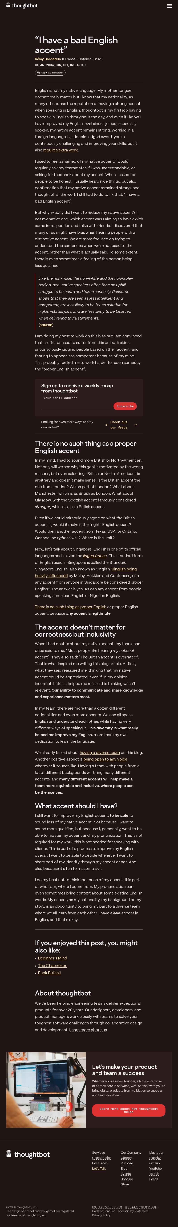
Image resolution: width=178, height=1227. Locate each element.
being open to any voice (105, 759)
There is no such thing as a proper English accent (85, 447)
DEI (65, 65)
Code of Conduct (103, 1211)
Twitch (154, 1174)
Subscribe (125, 406)
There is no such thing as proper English (70, 607)
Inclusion (78, 65)
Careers (126, 1158)
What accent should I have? (76, 806)
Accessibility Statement (133, 1211)
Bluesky (155, 1158)
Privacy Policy (101, 1215)
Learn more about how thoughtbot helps (129, 1110)
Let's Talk (99, 1168)
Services (98, 1152)
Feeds (153, 1179)
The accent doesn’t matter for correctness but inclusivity (80, 630)
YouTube (155, 1168)
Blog (124, 1168)
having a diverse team (100, 753)
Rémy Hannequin (48, 59)
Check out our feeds (116, 424)
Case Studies (101, 1158)
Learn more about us (88, 1030)
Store (125, 1184)
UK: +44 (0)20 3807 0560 (141, 1207)
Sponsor (127, 1179)
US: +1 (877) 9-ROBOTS (107, 1207)
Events (126, 1174)
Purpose (127, 1163)
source (46, 325)
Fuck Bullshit (49, 973)
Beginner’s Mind (52, 958)
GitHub (154, 1163)
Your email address (60, 398)
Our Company (131, 1152)
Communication (48, 65)
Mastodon (156, 1152)
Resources (100, 1163)
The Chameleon (52, 966)
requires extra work (60, 150)
